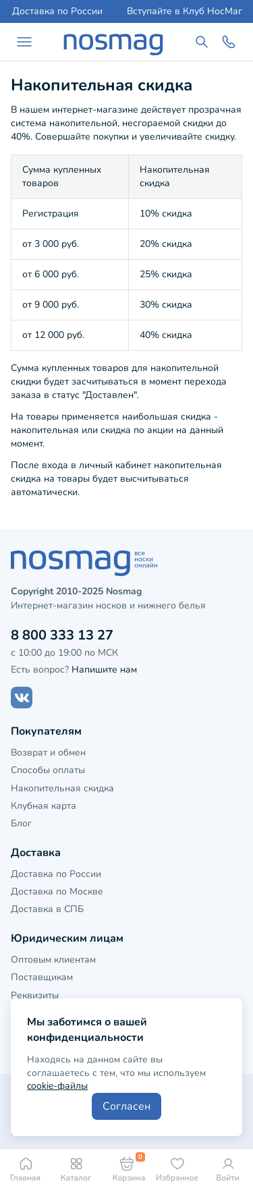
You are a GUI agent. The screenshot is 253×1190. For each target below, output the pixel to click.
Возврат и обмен (48, 752)
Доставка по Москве (57, 891)
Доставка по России (57, 11)
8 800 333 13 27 (62, 635)
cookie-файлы (57, 1085)
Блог (21, 823)
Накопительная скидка (62, 788)
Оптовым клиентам (53, 959)
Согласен (126, 1106)
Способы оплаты (48, 770)
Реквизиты (35, 995)
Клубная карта (43, 805)
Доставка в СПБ (47, 909)
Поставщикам (42, 977)
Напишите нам (104, 669)
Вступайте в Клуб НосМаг (184, 11)
